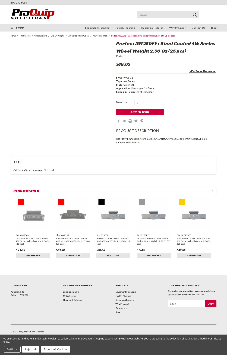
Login (65, 292)
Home (13, 36)
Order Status (69, 296)
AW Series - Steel (100, 36)
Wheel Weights (40, 36)
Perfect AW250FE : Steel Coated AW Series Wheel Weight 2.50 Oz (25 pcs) (143, 36)
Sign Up (75, 292)
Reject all (31, 349)
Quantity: (122, 101)
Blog (213, 27)
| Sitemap (39, 332)
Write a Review (202, 71)
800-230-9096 (19, 2)
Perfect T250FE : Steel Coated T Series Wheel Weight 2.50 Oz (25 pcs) (153, 241)
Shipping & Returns (152, 27)
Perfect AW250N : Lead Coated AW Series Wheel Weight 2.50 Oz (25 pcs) (33, 241)
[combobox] (168, 14)
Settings (12, 349)
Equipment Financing (97, 27)
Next (213, 191)
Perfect (120, 55)
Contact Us (198, 27)
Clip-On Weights (58, 36)
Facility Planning (125, 27)
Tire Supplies (25, 36)
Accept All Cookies (56, 349)
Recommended (26, 191)
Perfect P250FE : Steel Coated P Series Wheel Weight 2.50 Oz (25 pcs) (113, 241)
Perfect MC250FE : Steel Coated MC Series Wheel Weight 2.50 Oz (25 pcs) (194, 241)
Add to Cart (33, 255)
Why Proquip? (177, 27)
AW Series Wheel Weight (78, 36)
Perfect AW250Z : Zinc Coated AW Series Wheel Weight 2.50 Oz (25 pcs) (73, 241)
